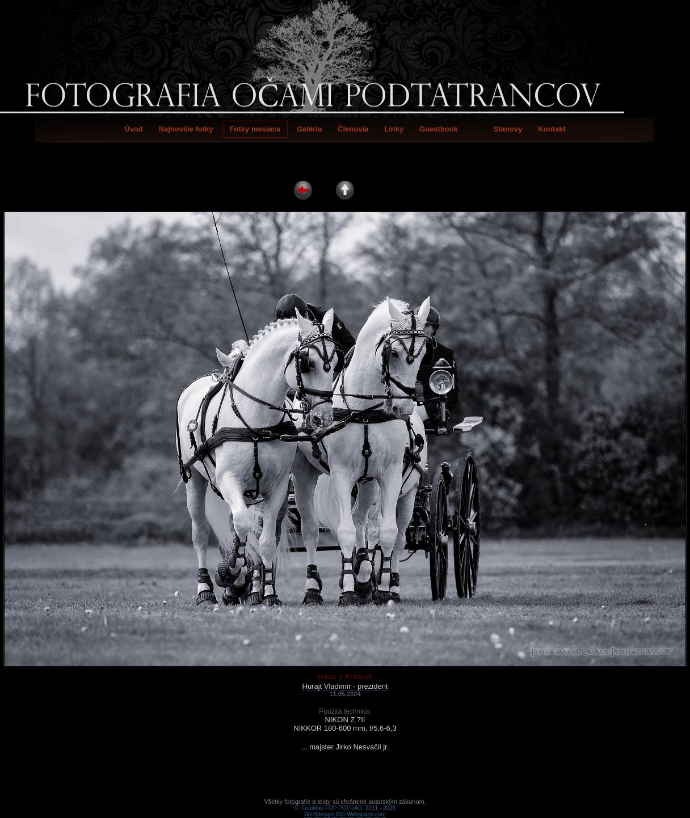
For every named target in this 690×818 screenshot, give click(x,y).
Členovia (353, 129)
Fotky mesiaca (255, 129)
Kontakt (551, 129)
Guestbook (438, 129)
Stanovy (508, 129)
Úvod (133, 129)
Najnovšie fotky (186, 129)
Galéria (309, 129)
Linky (393, 129)
